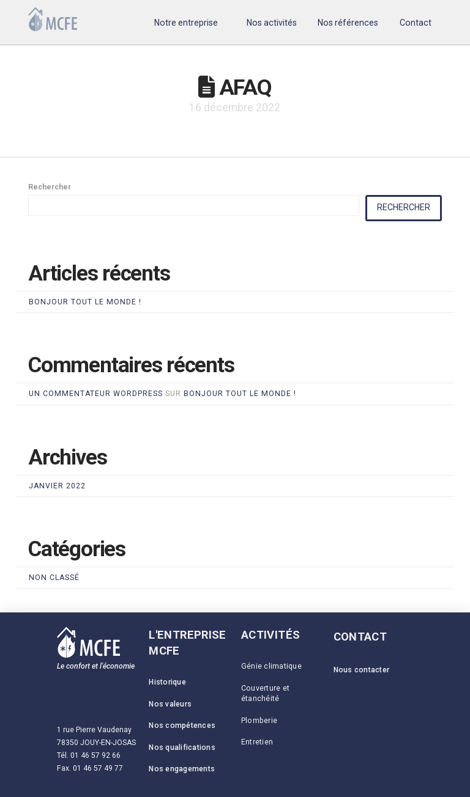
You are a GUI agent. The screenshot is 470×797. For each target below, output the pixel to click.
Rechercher (49, 187)
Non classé (54, 577)
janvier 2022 (57, 486)
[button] (186, 22)
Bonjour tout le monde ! (85, 302)
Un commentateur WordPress (96, 393)
